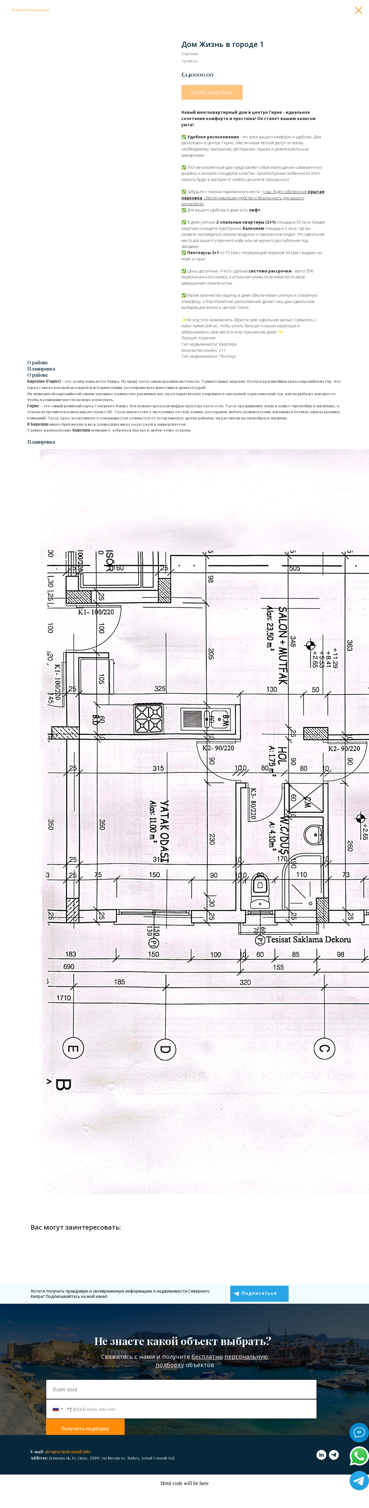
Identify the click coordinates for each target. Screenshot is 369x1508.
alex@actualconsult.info (68, 1451)
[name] (181, 1389)
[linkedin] (321, 1455)
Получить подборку (85, 1428)
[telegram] (334, 1455)
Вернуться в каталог (30, 9)
